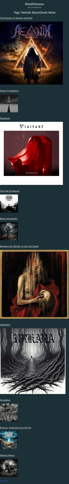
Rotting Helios (7, 455)
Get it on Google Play (34, 7)
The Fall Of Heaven (9, 191)
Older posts (3, 480)
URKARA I (5, 325)
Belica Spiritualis (8, 218)
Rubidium (5, 118)
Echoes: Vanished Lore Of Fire (15, 428)
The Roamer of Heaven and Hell (16, 18)
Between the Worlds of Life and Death (19, 246)
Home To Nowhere (9, 91)
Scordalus (5, 400)
